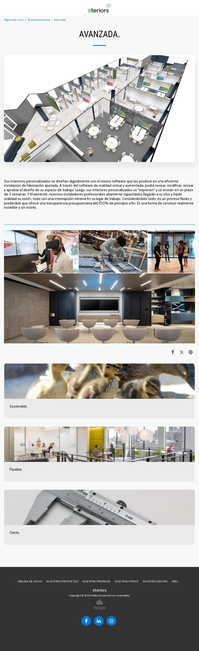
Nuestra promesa (39, 19)
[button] (5, 8)
